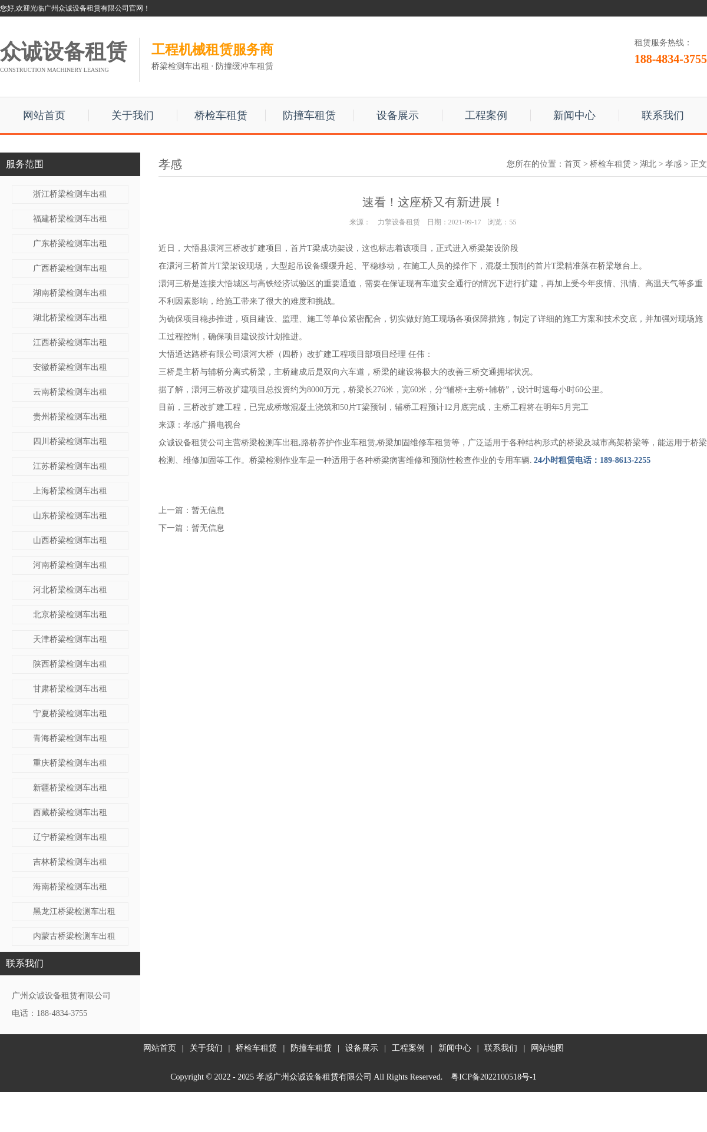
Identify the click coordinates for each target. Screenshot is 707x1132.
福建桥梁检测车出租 (70, 218)
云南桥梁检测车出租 (70, 392)
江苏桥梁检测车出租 (70, 466)
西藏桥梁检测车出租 (70, 812)
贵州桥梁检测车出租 (70, 416)
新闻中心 (574, 115)
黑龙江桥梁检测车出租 (74, 911)
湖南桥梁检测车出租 (70, 293)
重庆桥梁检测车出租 (70, 763)
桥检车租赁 (220, 115)
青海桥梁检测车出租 (70, 738)
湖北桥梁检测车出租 (70, 317)
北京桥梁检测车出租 (70, 614)
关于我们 (132, 115)
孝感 (673, 164)
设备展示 (397, 115)
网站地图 (547, 1048)
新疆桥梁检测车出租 (70, 787)
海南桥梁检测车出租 (70, 886)
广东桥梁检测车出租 (70, 243)
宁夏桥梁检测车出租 (70, 713)
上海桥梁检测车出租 (70, 490)
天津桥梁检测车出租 (70, 639)
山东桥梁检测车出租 (70, 515)
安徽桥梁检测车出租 (70, 367)
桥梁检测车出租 (270, 442)
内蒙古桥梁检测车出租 (74, 936)
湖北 (648, 164)
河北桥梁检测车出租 (70, 589)
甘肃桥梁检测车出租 (70, 688)
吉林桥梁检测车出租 (70, 862)
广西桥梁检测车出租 (70, 268)
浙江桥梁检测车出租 (70, 194)
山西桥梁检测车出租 (70, 540)
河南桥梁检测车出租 (70, 565)
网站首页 (44, 115)
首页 (572, 164)
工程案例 (486, 115)
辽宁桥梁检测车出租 (70, 837)
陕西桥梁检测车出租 (70, 664)
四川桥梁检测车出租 (70, 441)
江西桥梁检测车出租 (70, 342)
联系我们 (663, 115)
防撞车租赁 (309, 115)
